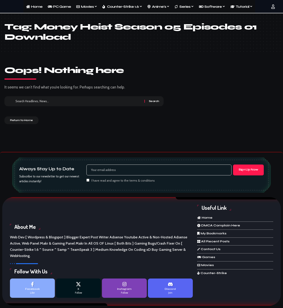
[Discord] (170, 289)
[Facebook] (32, 289)
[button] (273, 6)
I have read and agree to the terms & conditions (123, 181)
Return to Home (25, 122)
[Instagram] (124, 289)
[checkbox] (87, 181)
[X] (78, 289)
